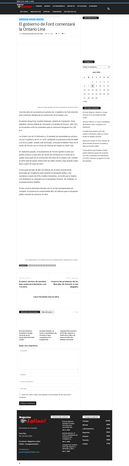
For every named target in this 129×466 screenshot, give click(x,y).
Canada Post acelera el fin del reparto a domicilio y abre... (69, 447)
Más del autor (47, 312)
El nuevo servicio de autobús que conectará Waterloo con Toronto (32, 284)
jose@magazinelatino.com (29, 452)
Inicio (20, 17)
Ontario (40, 19)
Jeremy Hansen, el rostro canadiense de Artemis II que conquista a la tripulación (48, 335)
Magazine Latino (34, 441)
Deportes (71, 6)
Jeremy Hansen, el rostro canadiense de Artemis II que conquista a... (70, 436)
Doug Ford (32, 265)
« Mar (85, 101)
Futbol (85, 444)
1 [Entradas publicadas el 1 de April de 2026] (92, 82)
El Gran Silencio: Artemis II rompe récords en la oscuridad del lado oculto (26, 335)
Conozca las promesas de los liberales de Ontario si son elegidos (64, 284)
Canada (39, 6)
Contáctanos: (24, 449)
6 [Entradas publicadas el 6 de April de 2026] (84, 86)
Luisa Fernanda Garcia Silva (32, 34)
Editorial (24, 12)
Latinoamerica (59, 6)
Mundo (47, 6)
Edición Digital (70, 12)
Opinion (46, 12)
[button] (108, 9)
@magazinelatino (32, 444)
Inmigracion (35, 12)
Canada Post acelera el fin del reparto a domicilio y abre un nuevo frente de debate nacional (68, 335)
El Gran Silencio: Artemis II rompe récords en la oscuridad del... (68, 424)
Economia (93, 6)
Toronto (86, 440)
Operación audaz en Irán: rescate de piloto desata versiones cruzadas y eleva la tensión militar (96, 143)
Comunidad (56, 12)
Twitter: (22, 444)
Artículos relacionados (29, 312)
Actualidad (82, 6)
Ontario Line (50, 265)
